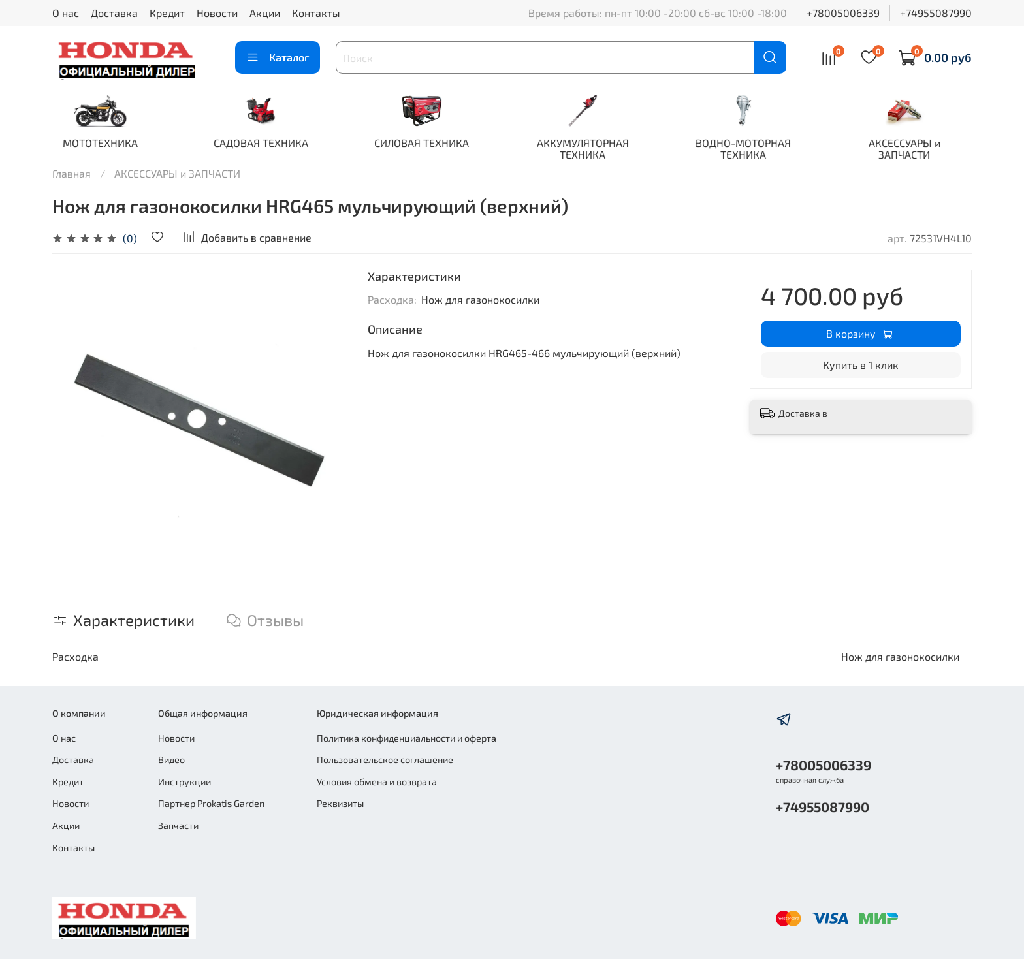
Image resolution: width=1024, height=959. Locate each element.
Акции (264, 13)
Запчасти (178, 825)
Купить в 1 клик (861, 365)
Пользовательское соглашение (385, 759)
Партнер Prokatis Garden (211, 804)
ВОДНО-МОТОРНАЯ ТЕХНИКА (758, 149)
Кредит (167, 13)
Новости (217, 13)
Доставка (114, 13)
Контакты (316, 13)
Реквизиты (340, 804)
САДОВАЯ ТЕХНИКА (265, 143)
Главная (71, 174)
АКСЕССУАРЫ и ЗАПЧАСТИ (922, 149)
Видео (171, 759)
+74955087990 (936, 13)
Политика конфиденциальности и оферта (406, 738)
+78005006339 (843, 13)
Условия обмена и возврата (377, 781)
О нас (65, 13)
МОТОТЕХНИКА (101, 143)
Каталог (277, 57)
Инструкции (184, 781)
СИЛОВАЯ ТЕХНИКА (430, 143)
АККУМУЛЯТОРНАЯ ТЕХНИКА (594, 149)
